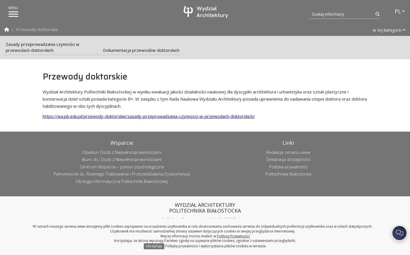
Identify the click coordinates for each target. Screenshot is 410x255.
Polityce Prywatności (233, 236)
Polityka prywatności (288, 167)
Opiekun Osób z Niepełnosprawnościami (121, 152)
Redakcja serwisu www (288, 152)
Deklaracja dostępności (288, 159)
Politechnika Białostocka (288, 174)
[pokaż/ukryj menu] (13, 14)
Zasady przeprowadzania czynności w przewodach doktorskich (42, 47)
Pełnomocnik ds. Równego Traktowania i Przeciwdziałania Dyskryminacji (122, 174)
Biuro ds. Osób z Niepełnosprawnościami (122, 159)
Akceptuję (154, 246)
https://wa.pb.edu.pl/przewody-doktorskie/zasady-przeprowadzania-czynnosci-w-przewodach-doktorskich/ (149, 116)
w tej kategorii (389, 30)
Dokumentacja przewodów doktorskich (141, 50)
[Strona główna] (206, 12)
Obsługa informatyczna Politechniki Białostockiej (122, 181)
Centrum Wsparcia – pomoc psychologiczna (122, 167)
